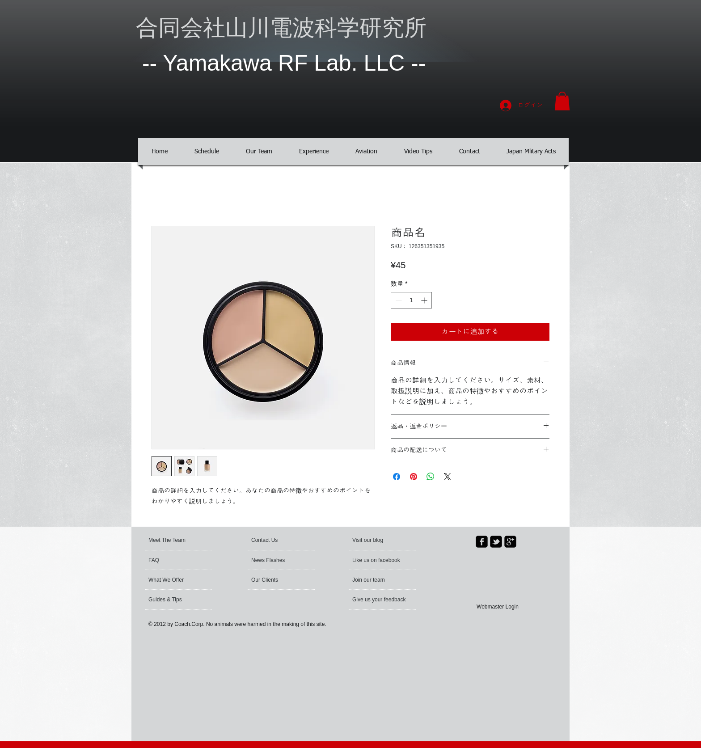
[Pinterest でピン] (413, 476)
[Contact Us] (272, 540)
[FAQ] (174, 560)
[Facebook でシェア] (396, 476)
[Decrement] (397, 300)
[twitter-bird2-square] (496, 542)
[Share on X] (447, 476)
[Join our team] (376, 580)
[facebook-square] (482, 542)
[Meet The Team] (182, 540)
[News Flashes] (277, 560)
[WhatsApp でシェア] (430, 476)
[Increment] (425, 300)
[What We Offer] (172, 580)
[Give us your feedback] (379, 599)
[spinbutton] (411, 300)
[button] (562, 101)
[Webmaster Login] (497, 606)
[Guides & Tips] (172, 599)
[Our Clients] (275, 580)
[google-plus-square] (510, 542)
